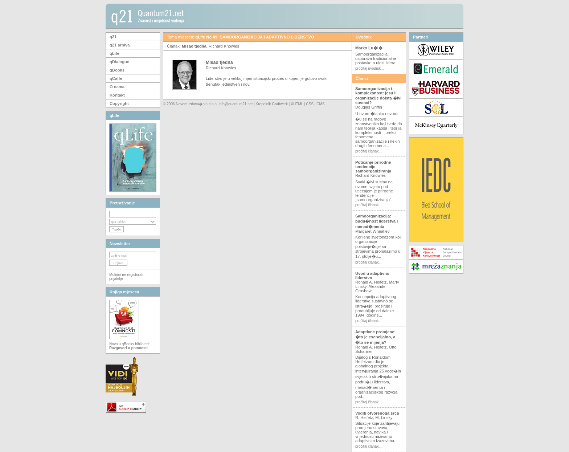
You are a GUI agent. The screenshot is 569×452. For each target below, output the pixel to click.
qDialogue (119, 62)
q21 (113, 36)
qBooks (117, 70)
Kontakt (117, 95)
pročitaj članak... (368, 151)
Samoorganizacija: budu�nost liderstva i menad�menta (376, 221)
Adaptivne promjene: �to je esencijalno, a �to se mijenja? (375, 337)
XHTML (297, 104)
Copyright (119, 103)
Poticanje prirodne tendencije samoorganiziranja (373, 166)
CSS (310, 104)
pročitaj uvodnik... (369, 68)
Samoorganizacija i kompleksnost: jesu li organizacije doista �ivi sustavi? (378, 95)
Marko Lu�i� (368, 48)
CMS (320, 104)
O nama (117, 87)
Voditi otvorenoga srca (377, 413)
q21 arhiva (120, 45)
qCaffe (116, 78)
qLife (114, 53)
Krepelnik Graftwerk (272, 104)
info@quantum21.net (236, 104)
